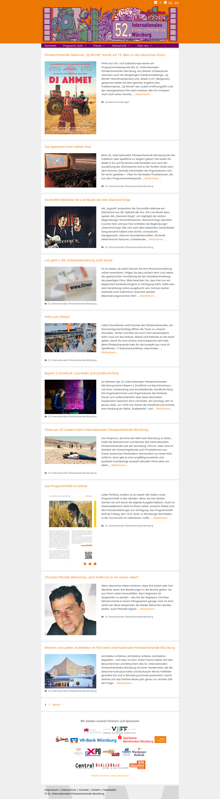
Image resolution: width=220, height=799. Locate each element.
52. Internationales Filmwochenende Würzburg (129, 186)
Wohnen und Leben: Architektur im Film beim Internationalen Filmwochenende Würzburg (110, 647)
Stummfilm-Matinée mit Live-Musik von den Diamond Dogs (87, 200)
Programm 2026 (76, 45)
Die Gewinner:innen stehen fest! (68, 147)
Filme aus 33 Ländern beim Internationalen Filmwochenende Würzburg (96, 430)
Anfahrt (95, 789)
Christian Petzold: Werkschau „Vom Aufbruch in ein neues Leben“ (92, 577)
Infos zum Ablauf (57, 317)
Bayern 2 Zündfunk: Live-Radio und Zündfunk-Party (82, 373)
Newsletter (109, 789)
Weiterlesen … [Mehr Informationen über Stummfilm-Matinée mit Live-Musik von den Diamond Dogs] (157, 239)
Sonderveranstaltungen (117, 102)
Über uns (146, 45)
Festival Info (123, 45)
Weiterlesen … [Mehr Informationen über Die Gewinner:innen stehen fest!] (153, 178)
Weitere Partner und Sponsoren (110, 775)
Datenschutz (68, 789)
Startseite (50, 45)
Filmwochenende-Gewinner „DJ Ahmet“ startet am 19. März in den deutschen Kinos (105, 55)
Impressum (51, 789)
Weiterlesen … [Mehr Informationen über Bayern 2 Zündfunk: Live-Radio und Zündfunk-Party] (164, 408)
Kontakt (84, 789)
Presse (100, 45)
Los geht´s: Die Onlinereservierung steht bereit (78, 260)
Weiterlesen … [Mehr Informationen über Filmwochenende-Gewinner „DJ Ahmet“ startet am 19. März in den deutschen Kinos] (143, 94)
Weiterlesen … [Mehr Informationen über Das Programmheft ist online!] (161, 517)
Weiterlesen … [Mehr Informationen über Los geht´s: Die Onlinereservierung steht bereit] (148, 295)
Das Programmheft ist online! (66, 486)
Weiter (58, 704)
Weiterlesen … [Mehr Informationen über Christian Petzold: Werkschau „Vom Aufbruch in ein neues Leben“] (148, 608)
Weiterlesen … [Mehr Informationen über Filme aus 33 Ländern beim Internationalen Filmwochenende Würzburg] (119, 465)
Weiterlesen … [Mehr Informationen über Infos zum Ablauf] (109, 352)
